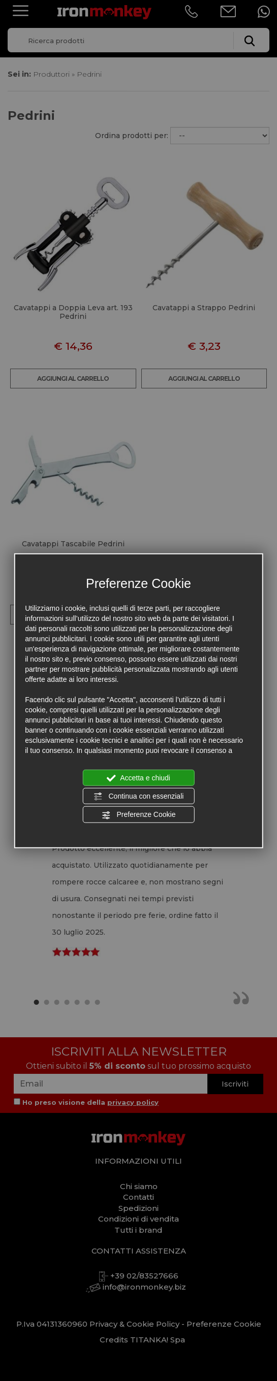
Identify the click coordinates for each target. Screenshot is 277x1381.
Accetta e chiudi (138, 777)
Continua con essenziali (139, 796)
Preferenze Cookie (139, 814)
